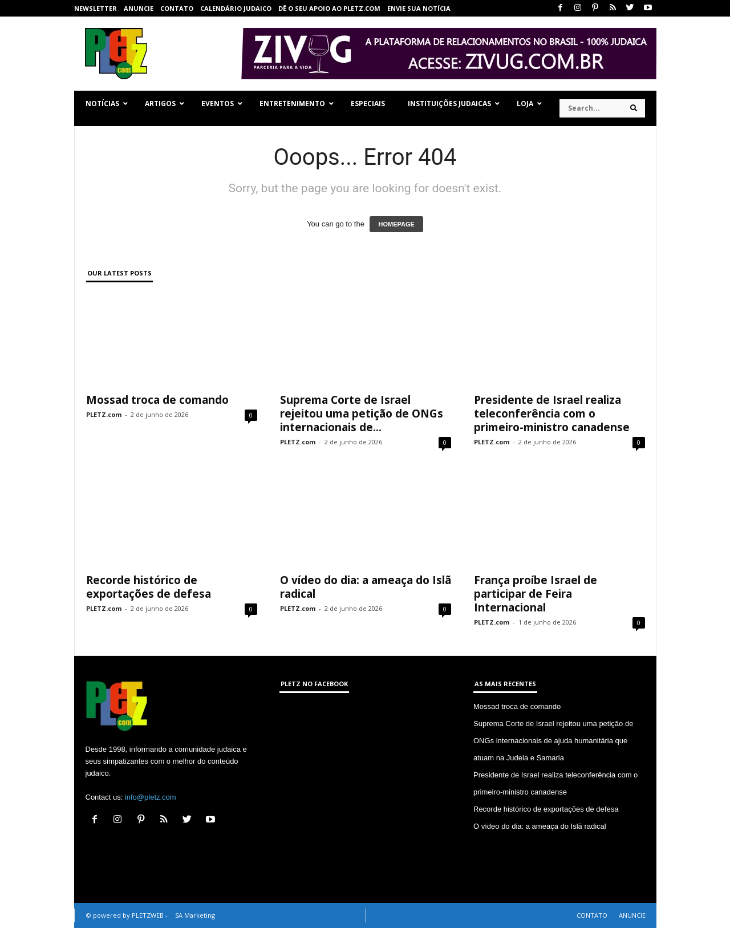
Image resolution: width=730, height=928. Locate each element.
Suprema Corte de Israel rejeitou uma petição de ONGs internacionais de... (361, 413)
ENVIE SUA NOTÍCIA (419, 8)
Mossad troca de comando (157, 399)
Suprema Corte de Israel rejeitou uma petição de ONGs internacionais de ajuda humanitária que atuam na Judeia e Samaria (553, 740)
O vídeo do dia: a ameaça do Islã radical (365, 587)
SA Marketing (195, 915)
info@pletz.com (150, 797)
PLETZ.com (103, 414)
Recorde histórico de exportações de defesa (148, 587)
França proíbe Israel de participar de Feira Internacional (535, 594)
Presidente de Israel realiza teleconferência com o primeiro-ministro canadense (552, 413)
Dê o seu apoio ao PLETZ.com (329, 8)
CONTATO (176, 8)
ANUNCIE (138, 8)
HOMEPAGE (396, 224)
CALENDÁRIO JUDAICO (235, 8)
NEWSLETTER (95, 8)
